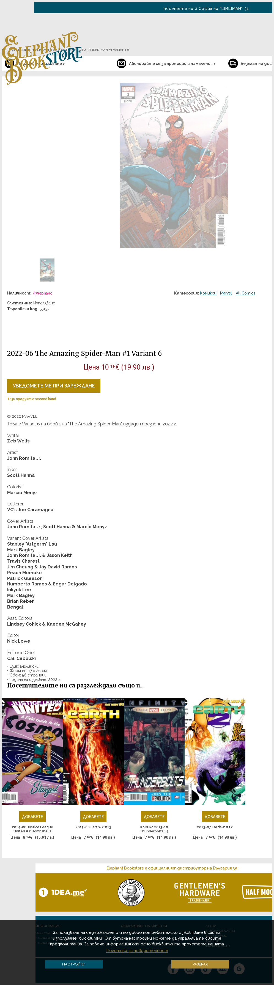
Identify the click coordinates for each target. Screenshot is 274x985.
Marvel (226, 293)
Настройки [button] (74, 964)
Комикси (208, 293)
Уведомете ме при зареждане (54, 386)
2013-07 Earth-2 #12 (215, 827)
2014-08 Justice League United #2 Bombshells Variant (32, 829)
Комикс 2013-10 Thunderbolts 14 (154, 829)
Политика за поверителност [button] (137, 950)
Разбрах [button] (200, 964)
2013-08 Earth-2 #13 (93, 827)
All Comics (245, 293)
